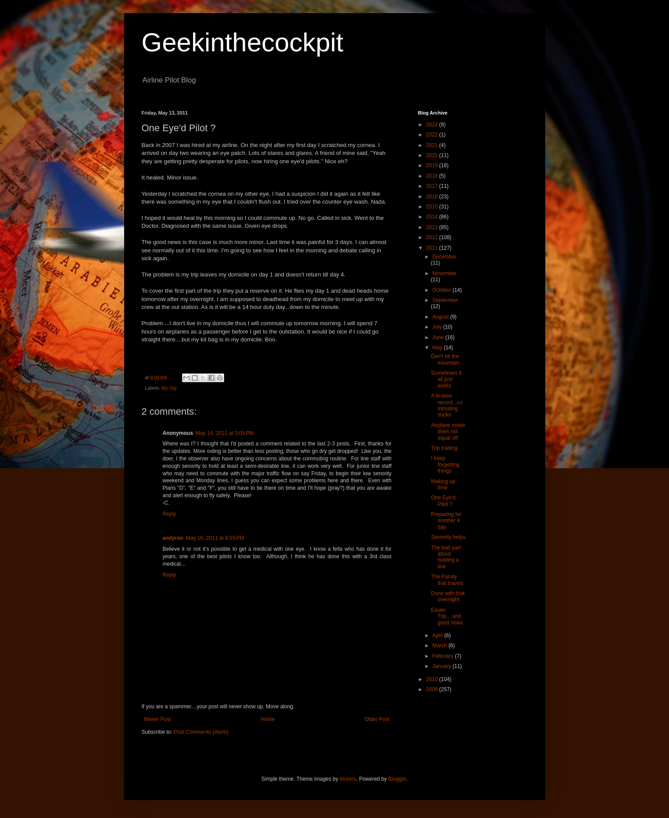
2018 (432, 176)
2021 (432, 145)
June (438, 337)
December (444, 257)
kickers (348, 779)
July (437, 327)
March (440, 645)
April (438, 635)
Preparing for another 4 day (446, 520)
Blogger (397, 779)
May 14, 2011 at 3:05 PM (225, 433)
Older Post (377, 719)
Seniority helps (448, 537)
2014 (432, 217)
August (441, 317)
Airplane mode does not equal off (448, 431)
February (443, 656)
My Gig (168, 388)
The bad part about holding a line (446, 557)
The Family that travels (447, 580)
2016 (432, 197)
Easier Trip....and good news (447, 616)
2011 (432, 248)
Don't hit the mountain (445, 359)
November (444, 273)
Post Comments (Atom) (201, 732)
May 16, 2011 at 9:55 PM (215, 538)
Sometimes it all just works (446, 379)
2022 (432, 135)
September (445, 300)
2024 (432, 125)
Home (268, 719)
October (442, 290)
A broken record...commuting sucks (446, 405)
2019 (432, 165)
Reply (169, 514)
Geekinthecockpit (242, 42)
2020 (432, 155)
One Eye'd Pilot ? (443, 501)
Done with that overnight (448, 596)
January (442, 666)
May (438, 347)
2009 (432, 689)
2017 (432, 186)
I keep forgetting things (445, 464)
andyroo (173, 538)
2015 (432, 207)
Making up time (443, 484)
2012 (432, 237)
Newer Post (157, 719)
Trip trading (444, 448)
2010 (432, 679)
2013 (432, 227)
